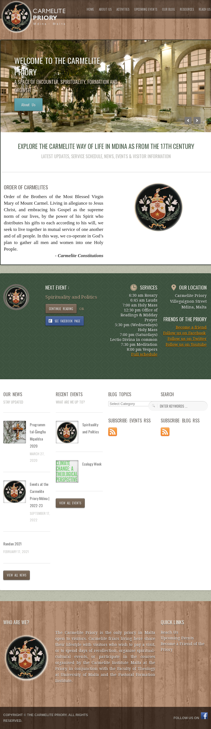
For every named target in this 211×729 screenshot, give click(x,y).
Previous (188, 120)
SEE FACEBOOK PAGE (67, 321)
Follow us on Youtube (186, 344)
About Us (28, 104)
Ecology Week (91, 464)
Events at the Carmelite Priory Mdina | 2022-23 (39, 494)
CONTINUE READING (61, 309)
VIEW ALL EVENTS (70, 503)
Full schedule (144, 354)
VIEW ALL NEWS (16, 575)
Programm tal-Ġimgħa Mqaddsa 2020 (38, 435)
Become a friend (191, 327)
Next (197, 120)
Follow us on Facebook (184, 333)
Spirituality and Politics (90, 428)
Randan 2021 (12, 543)
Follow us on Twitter (187, 339)
